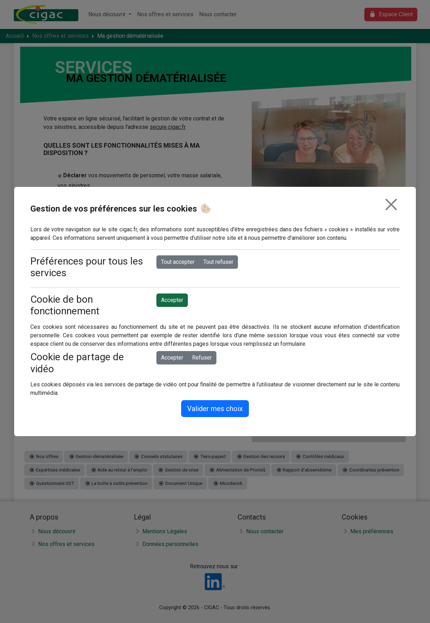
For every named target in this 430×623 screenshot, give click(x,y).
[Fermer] (391, 204)
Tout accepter (178, 262)
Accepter (172, 300)
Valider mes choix (215, 408)
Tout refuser (218, 262)
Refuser (202, 357)
